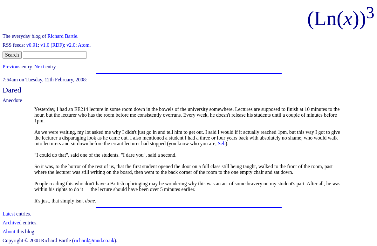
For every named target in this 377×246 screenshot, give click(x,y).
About (9, 231)
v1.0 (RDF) (52, 45)
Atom (83, 45)
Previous (11, 66)
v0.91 (32, 45)
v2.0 (70, 45)
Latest (9, 213)
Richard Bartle (62, 36)
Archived (12, 222)
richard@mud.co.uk (94, 240)
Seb (221, 143)
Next (39, 66)
